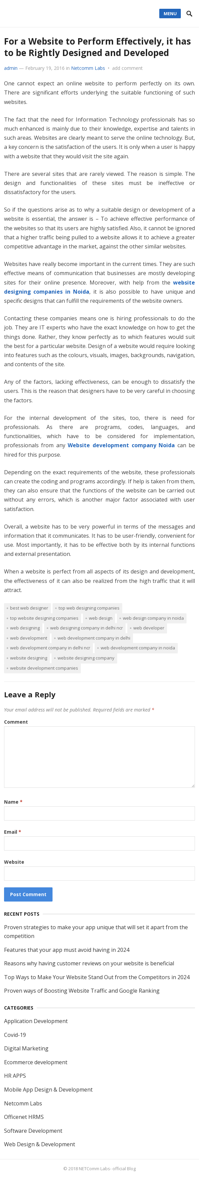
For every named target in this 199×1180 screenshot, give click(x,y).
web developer (148, 628)
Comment (16, 722)
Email (12, 832)
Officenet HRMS (24, 1117)
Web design (100, 618)
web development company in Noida (138, 648)
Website (14, 862)
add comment (127, 68)
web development (28, 638)
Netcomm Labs (88, 68)
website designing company (86, 658)
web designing (25, 628)
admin (11, 68)
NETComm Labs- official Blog (107, 1168)
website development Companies (44, 668)
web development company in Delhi (94, 638)
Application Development (36, 1021)
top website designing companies (44, 618)
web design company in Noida (153, 618)
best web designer (29, 608)
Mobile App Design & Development (48, 1089)
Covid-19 (15, 1035)
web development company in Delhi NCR (50, 648)
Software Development (33, 1130)
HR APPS (15, 1075)
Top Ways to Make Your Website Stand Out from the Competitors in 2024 (97, 977)
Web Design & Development (39, 1144)
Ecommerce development (35, 1062)
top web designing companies (89, 608)
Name (13, 802)
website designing (28, 658)
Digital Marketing (26, 1048)
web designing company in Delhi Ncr (86, 628)
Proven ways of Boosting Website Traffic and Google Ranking (82, 990)
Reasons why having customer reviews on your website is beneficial (89, 963)
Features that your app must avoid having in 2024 (66, 950)
